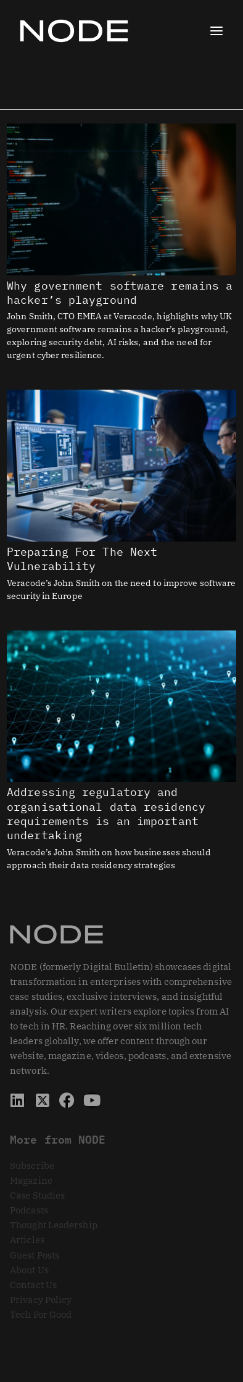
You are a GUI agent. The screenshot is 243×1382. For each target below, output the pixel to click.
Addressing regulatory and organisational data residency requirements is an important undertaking (106, 813)
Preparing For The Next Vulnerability (82, 559)
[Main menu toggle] (216, 31)
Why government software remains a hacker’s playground (120, 292)
